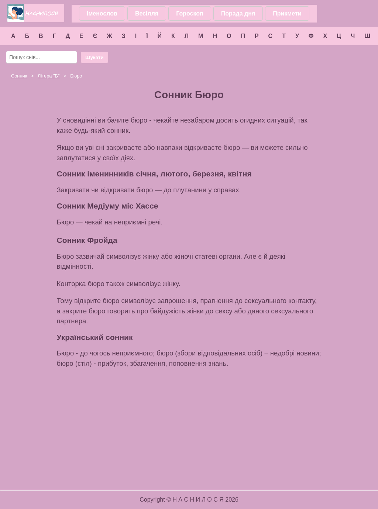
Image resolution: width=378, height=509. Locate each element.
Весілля (146, 13)
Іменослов (102, 13)
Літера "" (48, 76)
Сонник (19, 76)
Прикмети (287, 13)
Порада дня (238, 13)
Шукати (94, 57)
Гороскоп (189, 13)
